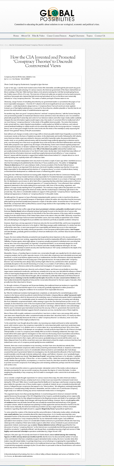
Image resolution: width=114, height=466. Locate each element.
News (6, 45)
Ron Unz (8, 79)
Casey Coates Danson (56, 35)
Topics (90, 35)
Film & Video (38, 35)
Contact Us (100, 35)
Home (16, 35)
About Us (25, 35)
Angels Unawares (76, 35)
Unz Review (8, 456)
